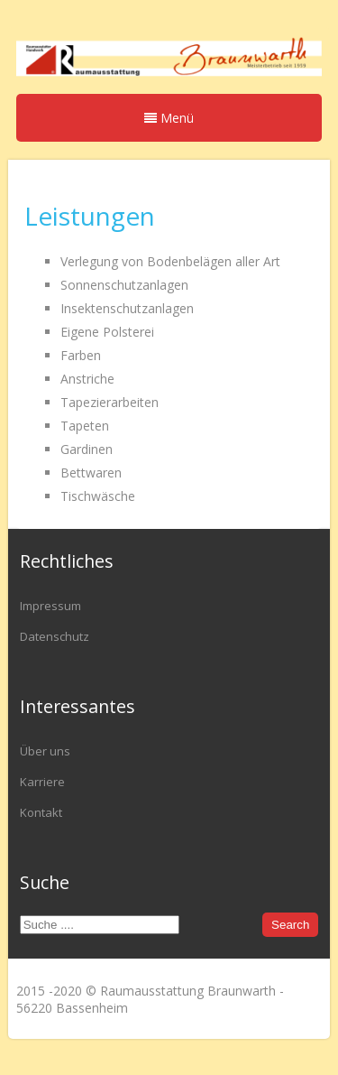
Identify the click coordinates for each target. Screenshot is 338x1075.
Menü (169, 117)
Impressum (50, 606)
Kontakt (41, 812)
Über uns (45, 751)
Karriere (42, 782)
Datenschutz (54, 636)
